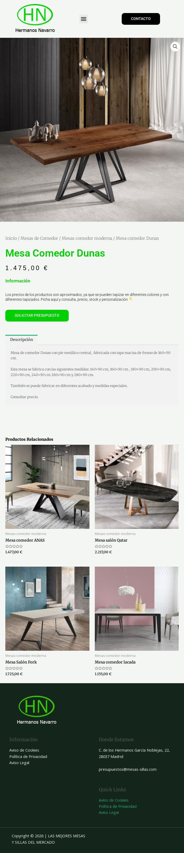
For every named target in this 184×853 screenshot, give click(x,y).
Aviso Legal (19, 762)
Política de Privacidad (28, 756)
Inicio (11, 238)
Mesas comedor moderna (87, 238)
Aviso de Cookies (24, 750)
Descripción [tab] (21, 339)
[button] (83, 19)
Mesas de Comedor (39, 238)
